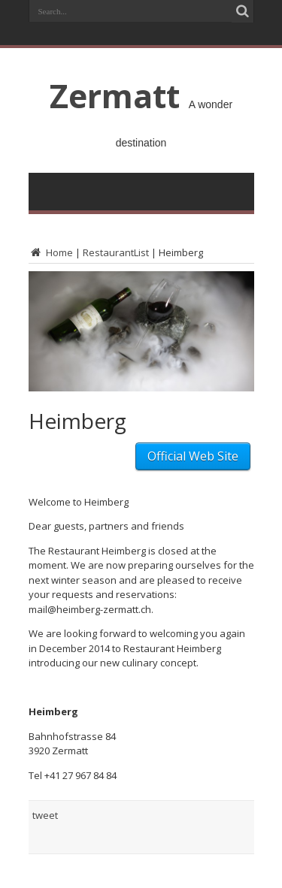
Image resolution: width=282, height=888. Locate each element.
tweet (45, 815)
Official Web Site (192, 456)
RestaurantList (116, 252)
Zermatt (115, 95)
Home (51, 252)
